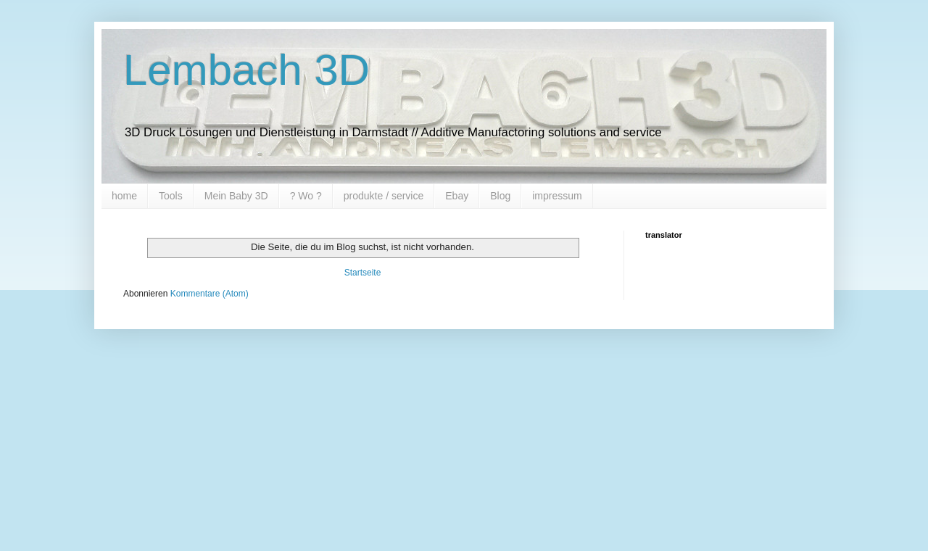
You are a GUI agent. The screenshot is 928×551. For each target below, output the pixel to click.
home (124, 196)
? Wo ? (306, 196)
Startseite (362, 273)
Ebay (456, 196)
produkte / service (384, 196)
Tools (171, 196)
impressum (556, 196)
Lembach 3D (246, 70)
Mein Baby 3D (236, 196)
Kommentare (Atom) (209, 294)
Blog (500, 196)
